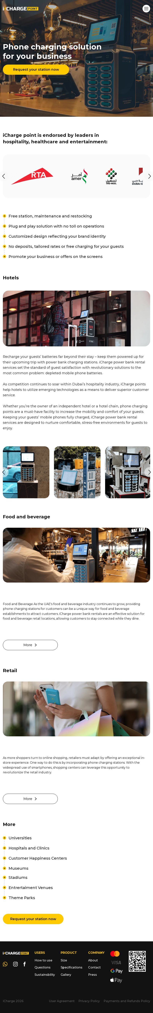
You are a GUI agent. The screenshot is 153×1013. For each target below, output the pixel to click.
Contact (94, 967)
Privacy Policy (89, 1001)
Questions (43, 967)
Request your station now (36, 69)
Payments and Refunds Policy (127, 1001)
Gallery (66, 975)
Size (64, 960)
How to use (43, 960)
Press (92, 975)
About (93, 960)
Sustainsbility (45, 975)
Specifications (71, 967)
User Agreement (62, 1001)
